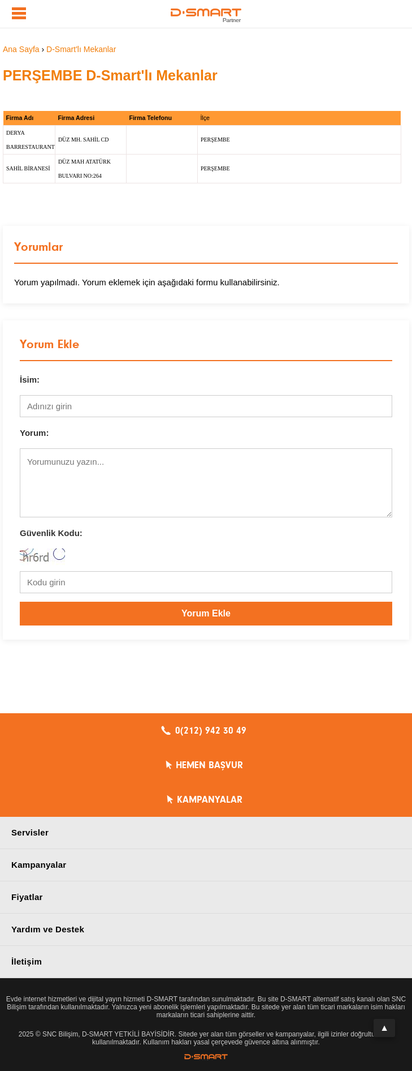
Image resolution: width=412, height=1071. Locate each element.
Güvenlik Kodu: (51, 533)
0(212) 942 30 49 (210, 730)
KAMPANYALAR (209, 800)
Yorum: (34, 433)
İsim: (30, 379)
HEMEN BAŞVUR (209, 765)
